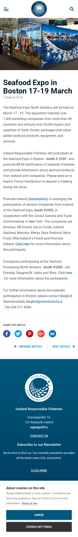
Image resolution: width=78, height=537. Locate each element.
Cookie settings (39, 526)
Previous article (30, 346)
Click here (22, 244)
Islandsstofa (38, 199)
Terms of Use (29, 503)
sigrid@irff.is (39, 427)
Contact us (39, 435)
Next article (61, 346)
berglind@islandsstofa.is (44, 302)
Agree (39, 515)
